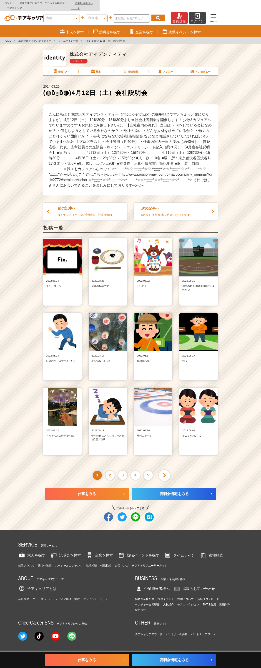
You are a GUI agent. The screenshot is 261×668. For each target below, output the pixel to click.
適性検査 (211, 550)
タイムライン (179, 550)
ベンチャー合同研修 (147, 599)
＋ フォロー (78, 56)
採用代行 (140, 605)
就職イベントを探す (138, 550)
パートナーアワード (203, 629)
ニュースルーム (42, 594)
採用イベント (166, 594)
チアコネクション (188, 599)
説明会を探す (65, 550)
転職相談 (105, 560)
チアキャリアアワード (148, 629)
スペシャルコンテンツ (69, 560)
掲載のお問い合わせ (194, 583)
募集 (95, 66)
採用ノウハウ (185, 594)
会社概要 (23, 594)
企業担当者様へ (243, 3)
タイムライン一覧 (68, 36)
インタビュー (200, 66)
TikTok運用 (209, 599)
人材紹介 (168, 599)
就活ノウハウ (26, 560)
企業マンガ (121, 560)
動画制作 (224, 599)
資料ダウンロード (208, 594)
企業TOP (60, 66)
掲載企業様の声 (144, 594)
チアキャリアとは (37, 583)
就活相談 (91, 560)
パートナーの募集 (177, 629)
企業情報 (130, 66)
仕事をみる (87, 489)
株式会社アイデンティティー (34, 36)
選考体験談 (45, 560)
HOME (7, 36)
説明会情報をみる (174, 489)
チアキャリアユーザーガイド (149, 560)
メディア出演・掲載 (67, 594)
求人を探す (31, 550)
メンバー (165, 66)
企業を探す (99, 550)
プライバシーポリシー (96, 594)
